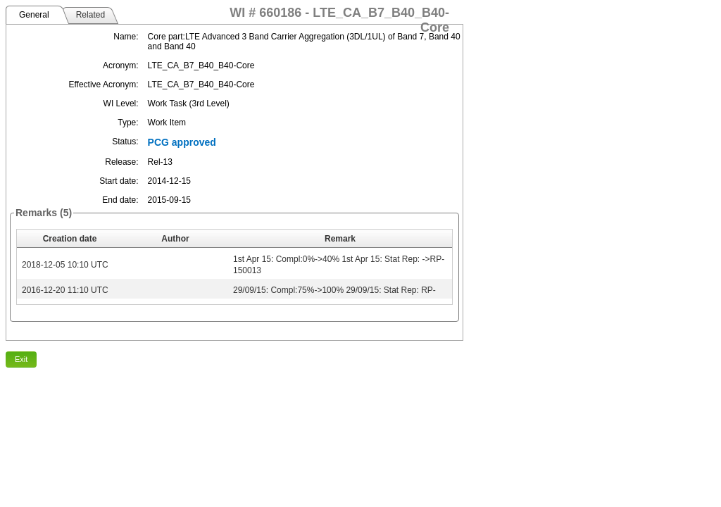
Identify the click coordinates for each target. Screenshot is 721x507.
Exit (21, 359)
